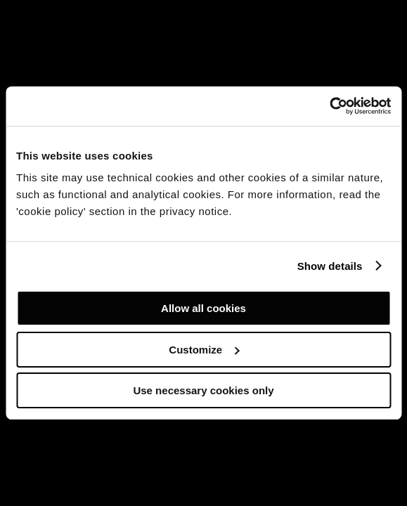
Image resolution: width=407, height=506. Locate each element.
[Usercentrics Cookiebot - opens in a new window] (329, 106)
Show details (330, 266)
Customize (204, 350)
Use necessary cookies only (203, 390)
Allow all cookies (203, 308)
